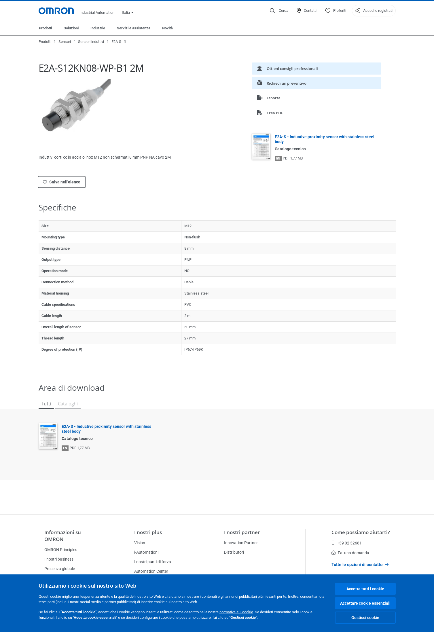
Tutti (46, 404)
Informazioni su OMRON (62, 535)
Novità (167, 28)
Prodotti (45, 28)
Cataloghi (68, 404)
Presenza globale (59, 568)
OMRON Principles (60, 549)
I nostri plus (148, 532)
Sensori (64, 41)
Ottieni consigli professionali (287, 68)
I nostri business (58, 559)
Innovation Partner (241, 542)
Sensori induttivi (91, 41)
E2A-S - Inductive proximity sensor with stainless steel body (324, 139)
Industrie (97, 28)
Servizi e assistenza (133, 28)
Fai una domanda (350, 553)
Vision (139, 542)
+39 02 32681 (346, 543)
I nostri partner (242, 532)
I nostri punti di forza (152, 561)
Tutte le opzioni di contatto (359, 564)
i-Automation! (146, 552)
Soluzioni (71, 28)
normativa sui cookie (236, 612)
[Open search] (279, 10)
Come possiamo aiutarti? (360, 532)
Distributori (234, 552)
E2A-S (116, 41)
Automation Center (151, 571)
